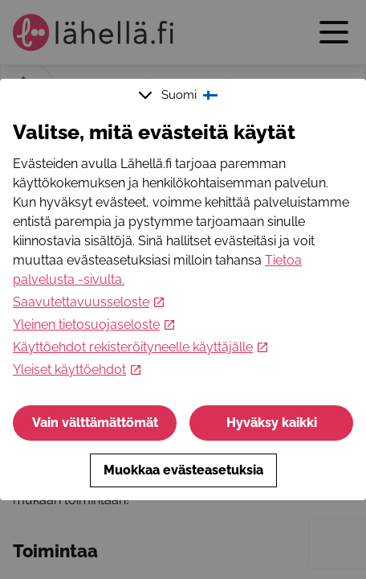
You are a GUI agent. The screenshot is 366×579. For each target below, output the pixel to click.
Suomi (180, 95)
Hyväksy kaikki (271, 422)
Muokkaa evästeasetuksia (183, 470)
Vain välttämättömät (95, 422)
